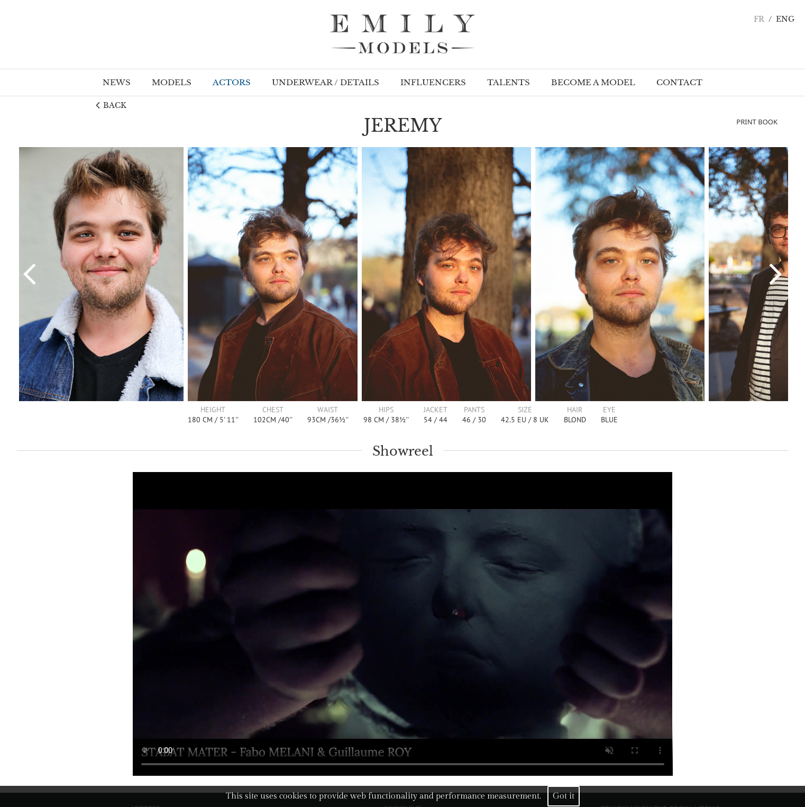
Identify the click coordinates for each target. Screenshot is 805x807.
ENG (785, 19)
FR (759, 19)
